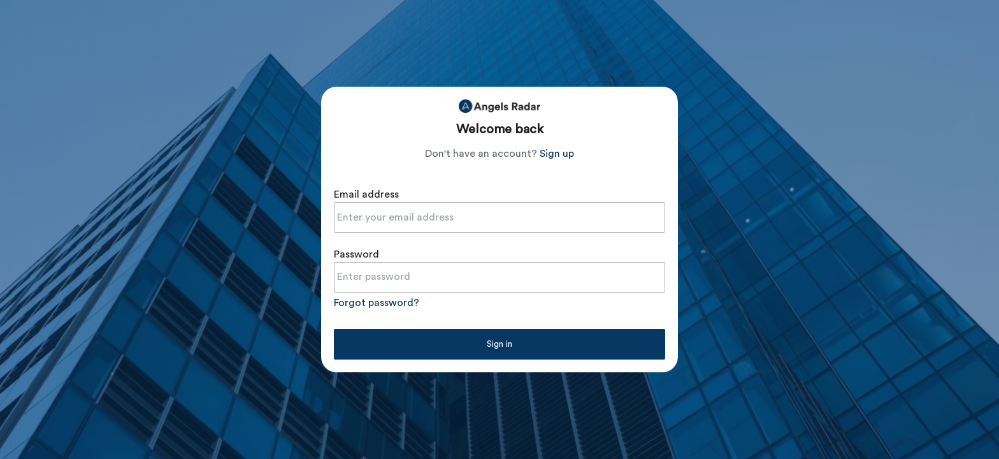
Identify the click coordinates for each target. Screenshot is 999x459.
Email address (366, 194)
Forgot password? (376, 303)
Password (356, 254)
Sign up (557, 154)
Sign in (499, 344)
